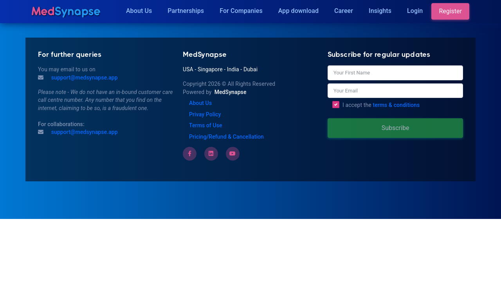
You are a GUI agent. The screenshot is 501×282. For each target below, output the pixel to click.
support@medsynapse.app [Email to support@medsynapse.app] (84, 132)
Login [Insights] (415, 10)
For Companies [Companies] (241, 10)
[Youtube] (232, 153)
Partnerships (186, 10)
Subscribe (395, 128)
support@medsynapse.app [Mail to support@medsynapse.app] (84, 77)
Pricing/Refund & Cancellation (226, 137)
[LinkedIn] (211, 153)
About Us (139, 10)
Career (343, 10)
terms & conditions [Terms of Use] (396, 105)
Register (450, 11)
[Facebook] (189, 153)
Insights (380, 10)
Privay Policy (205, 114)
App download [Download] (298, 10)
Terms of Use (205, 125)
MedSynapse (230, 92)
